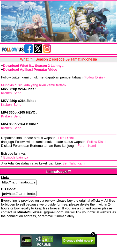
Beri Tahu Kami (73, 163)
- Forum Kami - (87, 146)
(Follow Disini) (94, 77)
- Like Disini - (66, 138)
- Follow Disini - (96, 142)
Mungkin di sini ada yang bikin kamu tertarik (33, 85)
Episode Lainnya (15, 157)
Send (17, 93)
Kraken (6, 93)
